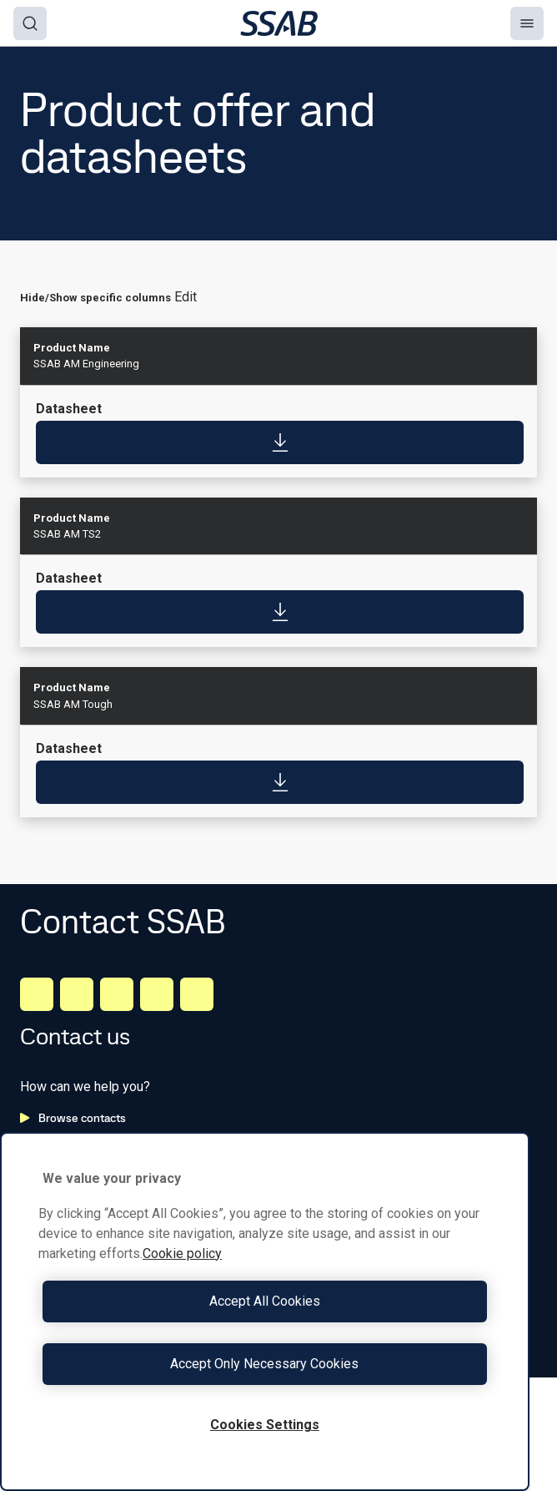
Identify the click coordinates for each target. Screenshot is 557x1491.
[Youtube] (196, 994)
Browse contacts (73, 1117)
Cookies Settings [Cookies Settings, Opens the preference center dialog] (264, 1425)
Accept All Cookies (264, 1301)
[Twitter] (156, 994)
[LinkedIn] (36, 994)
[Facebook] (76, 994)
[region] (264, 1311)
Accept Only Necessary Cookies (264, 1364)
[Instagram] (116, 994)
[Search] (30, 23)
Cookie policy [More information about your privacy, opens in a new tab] (182, 1253)
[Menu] (527, 23)
